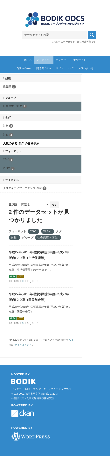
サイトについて (65, 68)
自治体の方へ (24, 68)
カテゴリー (62, 59)
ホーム (28, 59)
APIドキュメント (22, 344)
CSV (20, 276)
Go (54, 204)
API (71, 339)
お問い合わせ (85, 68)
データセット (44, 59)
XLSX (12, 276)
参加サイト (79, 59)
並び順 (13, 204)
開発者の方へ (44, 68)
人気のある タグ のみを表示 (21, 143)
